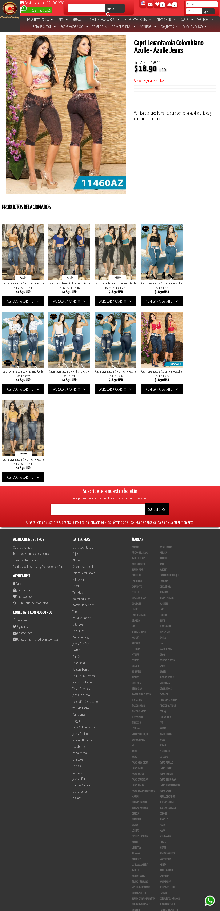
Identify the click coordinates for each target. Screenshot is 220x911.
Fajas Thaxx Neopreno (143, 697)
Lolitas (135, 736)
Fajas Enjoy (138, 680)
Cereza (135, 719)
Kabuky (135, 543)
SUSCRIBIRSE (157, 415)
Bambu (163, 464)
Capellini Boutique (169, 481)
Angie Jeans (166, 453)
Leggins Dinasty (140, 878)
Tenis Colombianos (83, 633)
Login (205, 12)
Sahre (163, 572)
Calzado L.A (138, 855)
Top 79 (163, 617)
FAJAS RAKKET (166, 680)
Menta (163, 770)
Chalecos (77, 665)
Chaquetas (78, 569)
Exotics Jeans (139, 521)
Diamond (136, 725)
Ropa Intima (79, 659)
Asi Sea (163, 458)
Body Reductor (44, 26)
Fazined (163, 799)
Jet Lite (163, 821)
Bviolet (163, 475)
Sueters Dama (80, 575)
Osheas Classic (167, 566)
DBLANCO (164, 498)
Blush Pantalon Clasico (172, 867)
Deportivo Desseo (141, 810)
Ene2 (162, 515)
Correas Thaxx (167, 890)
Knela (163, 543)
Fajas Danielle (139, 674)
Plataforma (138, 861)
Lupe (162, 838)
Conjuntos (169, 26)
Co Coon (164, 663)
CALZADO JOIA (166, 850)
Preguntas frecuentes (25, 466)
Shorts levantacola (104, 19)
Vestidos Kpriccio (141, 793)
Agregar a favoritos (149, 80)
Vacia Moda (165, 787)
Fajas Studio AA (140, 685)
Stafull (136, 748)
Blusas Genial (167, 708)
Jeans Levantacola (40, 19)
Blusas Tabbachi (168, 714)
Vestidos (205, 19)
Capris (187, 19)
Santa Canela (138, 782)
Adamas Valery (167, 759)
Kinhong (164, 833)
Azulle (135, 776)
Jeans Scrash (139, 538)
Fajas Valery (166, 697)
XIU (133, 651)
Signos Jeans (167, 583)
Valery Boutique (140, 640)
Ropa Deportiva (123, 26)
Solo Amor (165, 742)
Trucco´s (136, 629)
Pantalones (78, 620)
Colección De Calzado (85, 607)
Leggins (76, 626)
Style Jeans (166, 595)
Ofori (162, 561)
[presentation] (166, 102)
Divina (135, 731)
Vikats (163, 753)
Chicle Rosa (165, 492)
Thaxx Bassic (138, 612)
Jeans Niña (78, 684)
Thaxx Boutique (168, 612)
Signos (135, 583)
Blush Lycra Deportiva (143, 804)
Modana (136, 833)
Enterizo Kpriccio (169, 816)
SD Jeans (136, 578)
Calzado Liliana (168, 855)
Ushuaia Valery (140, 770)
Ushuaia (136, 634)
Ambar (135, 453)
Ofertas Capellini (82, 691)
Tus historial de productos (30, 509)
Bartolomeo (138, 470)
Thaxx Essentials (168, 606)
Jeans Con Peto (81, 601)
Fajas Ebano (166, 674)
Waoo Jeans (166, 640)
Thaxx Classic (139, 617)
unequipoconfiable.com (139, 907)
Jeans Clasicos (80, 639)
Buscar (110, 9)
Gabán (76, 562)
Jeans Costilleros (82, 588)
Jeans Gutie (166, 532)
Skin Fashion (138, 821)
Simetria (136, 589)
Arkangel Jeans (140, 458)
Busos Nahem (166, 844)
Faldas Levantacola (137, 19)
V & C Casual (138, 844)
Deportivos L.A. (168, 810)
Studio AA (137, 595)
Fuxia (162, 731)
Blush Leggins (139, 867)
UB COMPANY (138, 895)
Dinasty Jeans (139, 504)
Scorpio (136, 827)
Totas (135, 850)
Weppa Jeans (138, 646)
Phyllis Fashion (140, 742)
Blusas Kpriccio (140, 714)
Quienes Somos (22, 453)
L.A (161, 549)
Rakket (135, 572)
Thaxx (163, 748)
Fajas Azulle (166, 668)
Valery (163, 634)
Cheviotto (137, 492)
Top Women (165, 623)
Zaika (134, 663)
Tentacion (137, 606)
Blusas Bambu (139, 708)
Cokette (136, 498)
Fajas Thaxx (138, 691)
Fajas (63, 19)
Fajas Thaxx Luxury (170, 691)
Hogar (76, 556)
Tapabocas (78, 652)
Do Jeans (136, 509)
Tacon (163, 861)
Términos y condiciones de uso (31, 459)
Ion (133, 532)
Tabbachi (164, 600)
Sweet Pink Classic (141, 600)
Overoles (77, 671)
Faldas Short (166, 19)
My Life (135, 561)
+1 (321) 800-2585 (36, 10)
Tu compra (21, 496)
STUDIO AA (165, 589)
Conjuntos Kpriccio (170, 804)
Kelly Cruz (137, 873)
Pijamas (76, 704)
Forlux (163, 521)
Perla (162, 878)
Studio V (136, 765)
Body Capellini (167, 793)
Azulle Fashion (167, 702)
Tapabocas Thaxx (168, 884)
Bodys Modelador (74, 26)
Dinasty (164, 725)
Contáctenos (22, 539)
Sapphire (164, 782)
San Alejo (137, 884)
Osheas (135, 566)
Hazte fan (20, 526)
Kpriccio (136, 549)
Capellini (136, 481)
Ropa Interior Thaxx (142, 890)
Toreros (99, 26)
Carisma (164, 487)
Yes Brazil (165, 657)
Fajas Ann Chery (140, 668)
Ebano (135, 515)
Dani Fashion (166, 776)
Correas (77, 678)
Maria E (135, 702)
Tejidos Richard (140, 787)
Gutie (162, 526)
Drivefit (136, 816)
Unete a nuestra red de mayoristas (35, 545)
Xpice (134, 657)
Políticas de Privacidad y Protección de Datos (39, 472)
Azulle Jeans (138, 464)
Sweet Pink (165, 765)
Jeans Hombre (80, 697)
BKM (162, 470)
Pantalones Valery (169, 873)
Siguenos (20, 532)
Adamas (136, 759)
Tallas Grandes (81, 594)
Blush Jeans (138, 475)
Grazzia (136, 526)
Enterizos (147, 26)
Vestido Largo (80, 614)
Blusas (79, 19)
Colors (163, 719)
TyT (161, 629)
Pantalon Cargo (195, 26)
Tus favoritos (22, 502)
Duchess (164, 509)
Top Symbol (138, 623)
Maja (162, 736)
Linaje (135, 838)
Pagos (18, 489)
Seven (163, 578)
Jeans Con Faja (80, 549)
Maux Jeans (166, 555)
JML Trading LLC (168, 827)
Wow (162, 646)
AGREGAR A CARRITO (22, 298)
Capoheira (137, 487)
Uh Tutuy (136, 753)
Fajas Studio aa (168, 685)
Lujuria (136, 555)
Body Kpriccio (139, 799)
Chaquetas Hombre (84, 581)
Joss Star (165, 538)
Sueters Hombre (82, 646)
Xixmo (163, 651)
